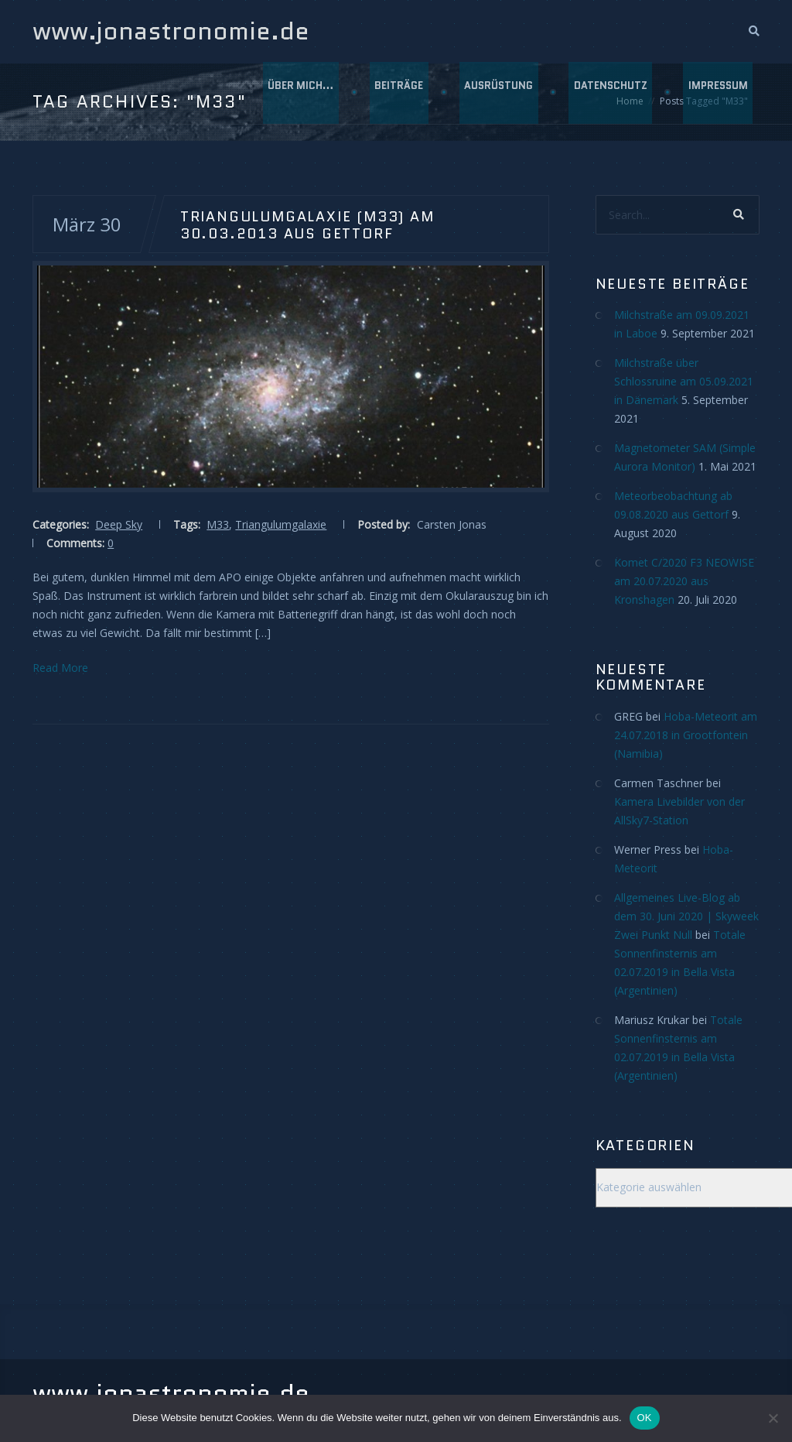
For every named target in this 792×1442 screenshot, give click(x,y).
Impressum (717, 92)
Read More (60, 667)
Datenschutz (609, 92)
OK (644, 1417)
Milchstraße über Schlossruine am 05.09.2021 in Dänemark (683, 381)
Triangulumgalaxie (280, 524)
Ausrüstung (496, 92)
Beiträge (395, 92)
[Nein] (772, 1418)
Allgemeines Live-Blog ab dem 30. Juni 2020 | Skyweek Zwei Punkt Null (686, 916)
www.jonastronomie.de (170, 31)
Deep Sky (118, 524)
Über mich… (296, 92)
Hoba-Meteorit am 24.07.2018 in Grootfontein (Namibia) (685, 735)
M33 (218, 524)
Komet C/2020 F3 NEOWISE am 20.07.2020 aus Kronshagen (684, 581)
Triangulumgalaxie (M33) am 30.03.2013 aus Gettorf (307, 224)
